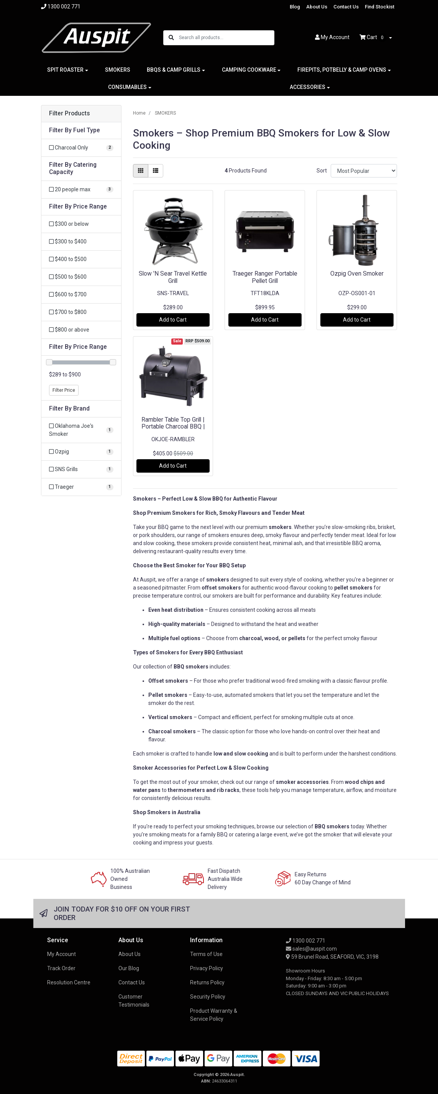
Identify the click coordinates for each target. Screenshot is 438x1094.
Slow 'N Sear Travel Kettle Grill (173, 277)
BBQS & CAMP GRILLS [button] (173, 70)
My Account (61, 954)
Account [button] (332, 37)
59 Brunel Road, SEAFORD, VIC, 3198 (332, 957)
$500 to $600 (68, 277)
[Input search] (226, 37)
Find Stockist (379, 7)
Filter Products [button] (69, 113)
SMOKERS (117, 70)
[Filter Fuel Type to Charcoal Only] (81, 148)
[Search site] (171, 37)
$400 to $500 (68, 259)
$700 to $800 (68, 312)
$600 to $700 (68, 294)
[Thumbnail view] (140, 170)
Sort (322, 171)
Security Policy (207, 997)
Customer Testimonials (133, 1001)
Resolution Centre (68, 982)
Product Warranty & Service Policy (213, 1015)
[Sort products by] (364, 170)
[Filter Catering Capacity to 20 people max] (81, 190)
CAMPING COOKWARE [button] (249, 70)
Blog (295, 7)
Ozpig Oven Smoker (357, 273)
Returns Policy (207, 982)
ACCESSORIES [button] (307, 87)
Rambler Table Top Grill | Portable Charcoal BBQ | (173, 423)
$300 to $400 (68, 241)
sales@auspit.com (311, 949)
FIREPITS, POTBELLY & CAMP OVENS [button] (341, 70)
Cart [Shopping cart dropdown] (373, 37)
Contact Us (346, 7)
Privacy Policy (206, 968)
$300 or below (69, 224)
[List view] (155, 170)
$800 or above (69, 330)
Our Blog (128, 968)
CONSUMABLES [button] (127, 87)
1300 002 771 (305, 941)
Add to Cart (173, 320)
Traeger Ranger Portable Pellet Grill (265, 277)
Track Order (61, 968)
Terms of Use (206, 954)
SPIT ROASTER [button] (65, 70)
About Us (316, 7)
